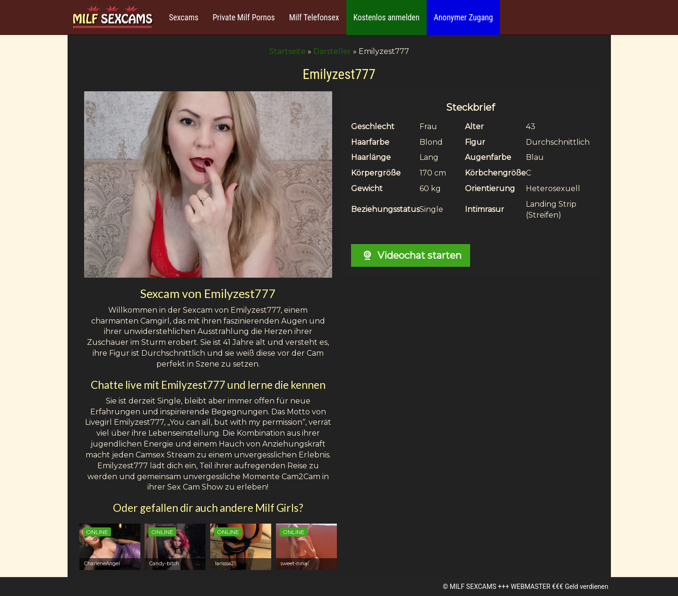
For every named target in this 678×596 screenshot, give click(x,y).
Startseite (287, 51)
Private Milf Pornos (244, 17)
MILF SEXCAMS (473, 586)
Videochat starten (410, 255)
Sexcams (183, 17)
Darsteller (332, 51)
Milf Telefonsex (314, 17)
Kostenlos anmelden (386, 17)
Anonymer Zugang (463, 17)
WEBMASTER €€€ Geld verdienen (559, 586)
